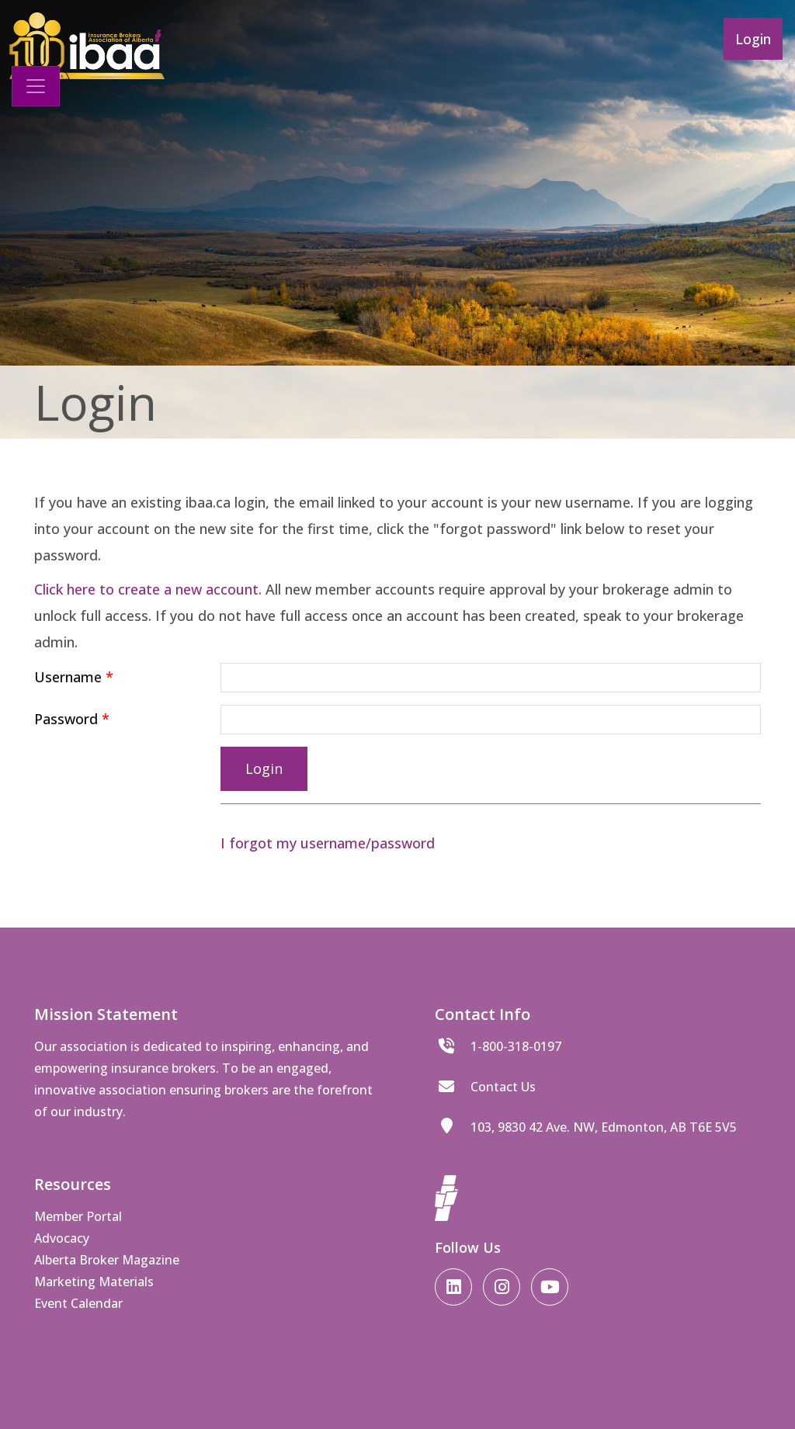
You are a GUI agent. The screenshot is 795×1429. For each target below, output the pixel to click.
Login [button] (753, 38)
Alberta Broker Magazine (106, 1259)
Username (68, 677)
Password (66, 718)
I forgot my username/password (327, 843)
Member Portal (78, 1216)
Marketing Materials (94, 1281)
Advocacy (61, 1238)
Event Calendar (78, 1303)
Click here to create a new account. (148, 589)
